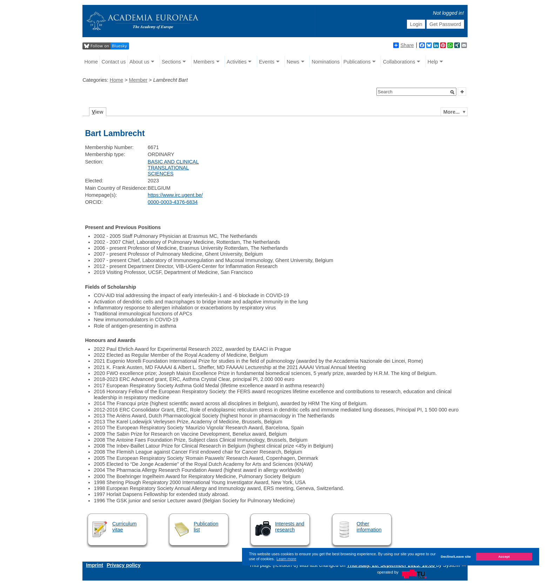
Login (416, 24)
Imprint (94, 565)
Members (203, 62)
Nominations (325, 62)
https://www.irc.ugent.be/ (175, 195)
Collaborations (399, 62)
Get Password (445, 24)
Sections (171, 62)
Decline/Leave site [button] (456, 556)
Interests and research (289, 526)
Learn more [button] (286, 559)
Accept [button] (504, 556)
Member (138, 80)
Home (91, 62)
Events (266, 62)
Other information (369, 526)
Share (403, 45)
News (293, 62)
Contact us (114, 62)
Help (433, 62)
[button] (452, 92)
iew (97, 112)
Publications (357, 62)
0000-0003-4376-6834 (172, 202)
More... (451, 112)
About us (139, 62)
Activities (237, 62)
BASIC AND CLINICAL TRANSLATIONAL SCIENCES (173, 168)
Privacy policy (124, 565)
